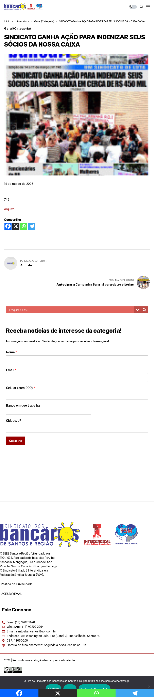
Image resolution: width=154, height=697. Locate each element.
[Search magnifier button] (144, 309)
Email (11, 370)
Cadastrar (15, 441)
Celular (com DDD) (20, 388)
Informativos (22, 21)
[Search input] (71, 309)
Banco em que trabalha (23, 405)
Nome (11, 352)
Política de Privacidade (17, 584)
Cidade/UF (13, 421)
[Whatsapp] (23, 226)
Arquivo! (9, 209)
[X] (15, 226)
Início (7, 21)
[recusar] (149, 686)
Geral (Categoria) (44, 21)
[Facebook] (8, 226)
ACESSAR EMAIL (11, 593)
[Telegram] (31, 226)
